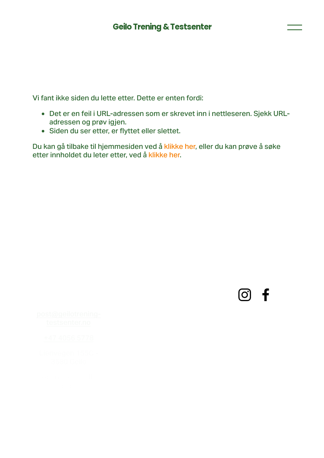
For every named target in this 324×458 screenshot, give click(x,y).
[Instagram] (244, 295)
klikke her (179, 146)
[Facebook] (266, 295)
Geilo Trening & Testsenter (162, 26)
